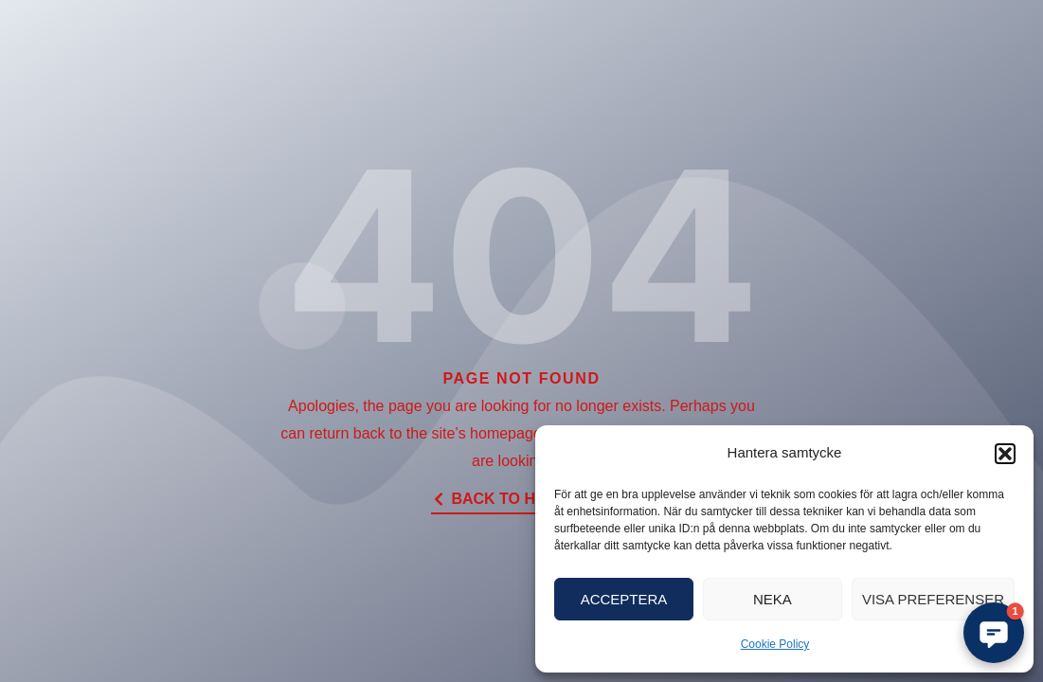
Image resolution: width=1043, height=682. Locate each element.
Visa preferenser (933, 599)
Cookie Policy (775, 644)
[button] (1005, 453)
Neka (772, 599)
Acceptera (624, 599)
